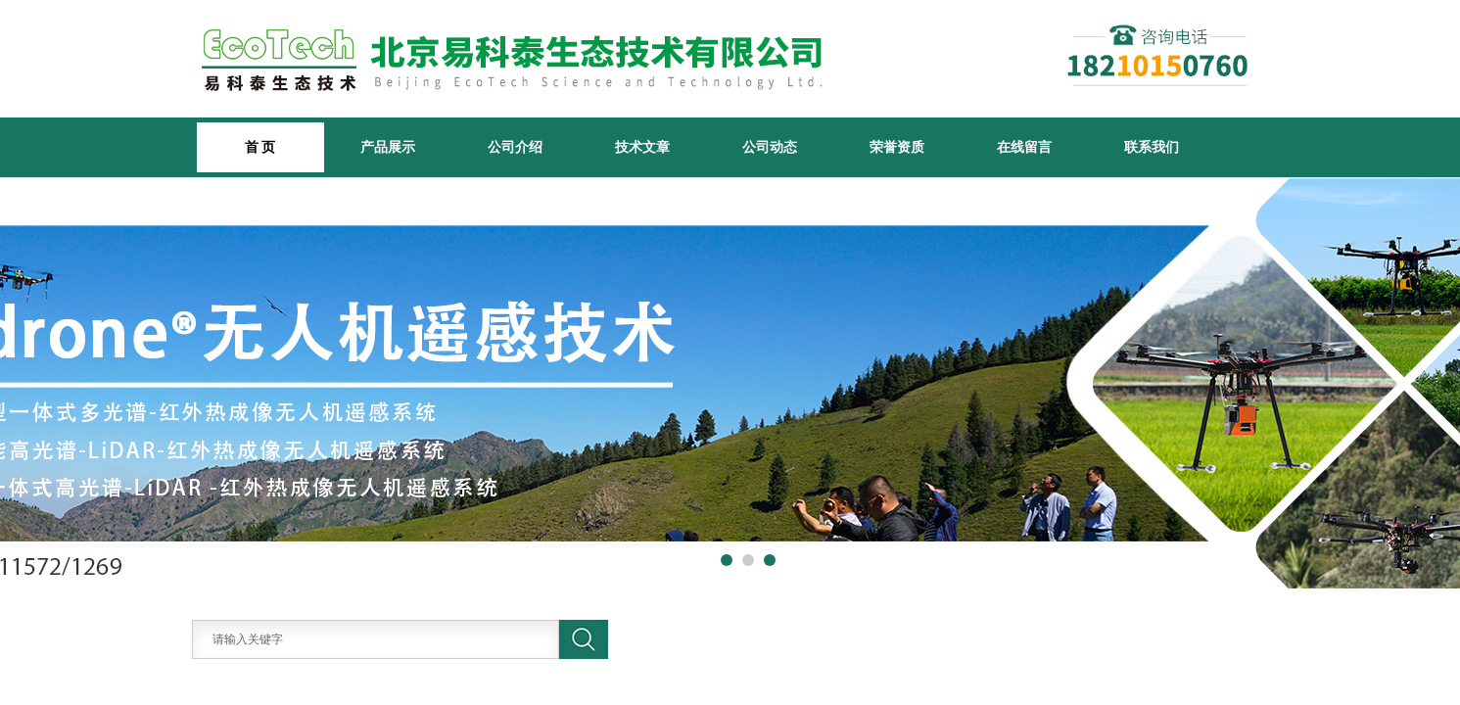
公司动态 (769, 147)
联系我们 (1151, 147)
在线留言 (1024, 147)
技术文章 (642, 147)
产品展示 (387, 147)
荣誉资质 (897, 147)
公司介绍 (515, 147)
